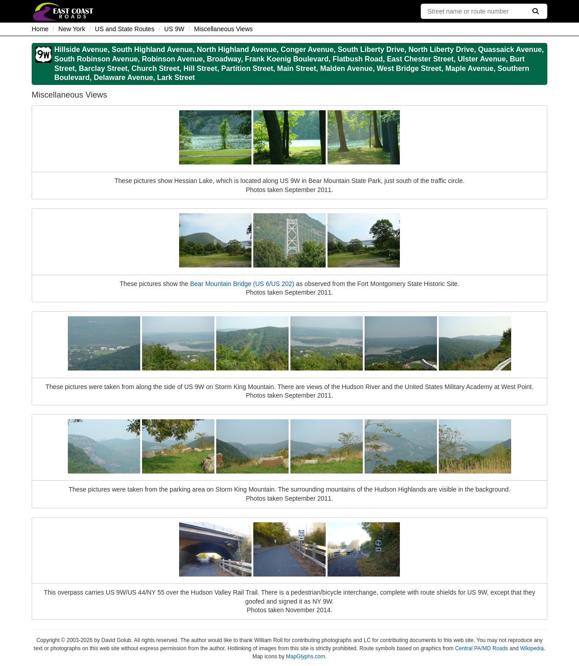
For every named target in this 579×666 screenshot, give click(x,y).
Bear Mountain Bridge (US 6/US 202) (242, 283)
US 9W (174, 29)
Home (40, 29)
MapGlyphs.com (305, 656)
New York (71, 29)
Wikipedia (532, 648)
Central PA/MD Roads (481, 648)
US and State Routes (125, 29)
